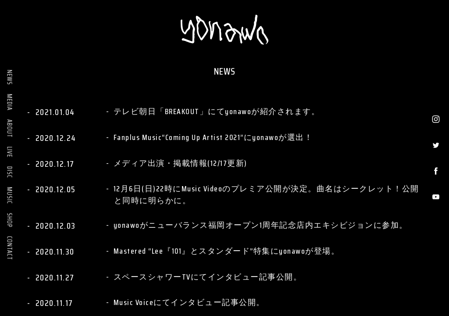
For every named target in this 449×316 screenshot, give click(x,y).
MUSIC (9, 195)
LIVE (9, 152)
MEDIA (9, 102)
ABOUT (9, 128)
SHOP (9, 220)
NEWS (9, 77)
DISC (9, 172)
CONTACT (9, 248)
